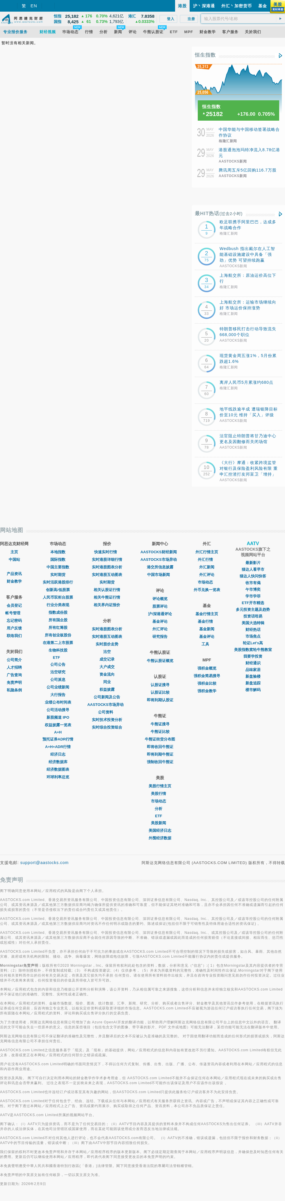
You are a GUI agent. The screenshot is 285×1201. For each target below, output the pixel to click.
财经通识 (253, 663)
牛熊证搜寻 (160, 724)
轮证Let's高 (253, 643)
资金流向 (107, 674)
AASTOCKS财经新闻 (160, 552)
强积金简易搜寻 (207, 676)
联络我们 (14, 635)
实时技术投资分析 (107, 720)
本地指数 (57, 552)
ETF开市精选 (253, 603)
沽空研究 (57, 672)
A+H (58, 732)
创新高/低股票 (58, 590)
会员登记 (14, 605)
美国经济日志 (160, 830)
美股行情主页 (160, 786)
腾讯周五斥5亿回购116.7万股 (248, 170)
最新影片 (253, 563)
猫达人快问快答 (253, 576)
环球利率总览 (58, 777)
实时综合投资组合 (107, 727)
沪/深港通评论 (160, 614)
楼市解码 (253, 690)
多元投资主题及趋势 (253, 609)
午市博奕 (253, 589)
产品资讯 (14, 574)
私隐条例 (14, 690)
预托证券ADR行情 (57, 739)
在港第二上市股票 (58, 642)
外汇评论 (160, 629)
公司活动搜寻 (58, 710)
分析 (160, 808)
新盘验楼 (253, 676)
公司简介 (14, 660)
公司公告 (57, 664)
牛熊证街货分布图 (160, 739)
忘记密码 (14, 620)
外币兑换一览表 (207, 590)
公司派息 (57, 679)
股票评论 (160, 606)
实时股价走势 (107, 644)
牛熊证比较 (160, 731)
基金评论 (160, 621)
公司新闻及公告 (107, 697)
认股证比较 (160, 692)
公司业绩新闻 (58, 687)
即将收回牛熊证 (160, 747)
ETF (58, 657)
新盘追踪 (253, 683)
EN (34, 5)
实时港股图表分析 (107, 567)
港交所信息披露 (160, 567)
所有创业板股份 (58, 635)
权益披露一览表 (58, 725)
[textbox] (243, 18)
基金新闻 (206, 629)
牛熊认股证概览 (160, 661)
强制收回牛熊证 (160, 762)
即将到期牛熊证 (160, 754)
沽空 (107, 651)
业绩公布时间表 (58, 702)
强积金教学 (206, 691)
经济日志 (57, 754)
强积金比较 (206, 683)
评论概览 (160, 599)
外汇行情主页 (206, 552)
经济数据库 (58, 762)
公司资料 (107, 712)
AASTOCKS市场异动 (107, 704)
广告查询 (14, 675)
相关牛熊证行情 (107, 597)
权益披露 (107, 689)
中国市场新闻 (160, 574)
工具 (207, 644)
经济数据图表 (58, 769)
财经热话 (253, 629)
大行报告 (57, 695)
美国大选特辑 (253, 623)
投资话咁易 (252, 616)
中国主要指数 (58, 567)
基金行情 (207, 621)
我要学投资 (252, 656)
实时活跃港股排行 (58, 582)
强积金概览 (206, 668)
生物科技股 (58, 650)
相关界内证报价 (107, 605)
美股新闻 (160, 823)
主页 (14, 552)
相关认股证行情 (107, 590)
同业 (107, 682)
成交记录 (107, 659)
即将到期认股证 (160, 700)
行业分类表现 (58, 605)
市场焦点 (253, 636)
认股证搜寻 (160, 685)
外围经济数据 (160, 838)
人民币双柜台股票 (58, 597)
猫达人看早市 (253, 569)
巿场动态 (207, 582)
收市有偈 (253, 583)
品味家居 (253, 670)
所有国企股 (58, 620)
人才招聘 (14, 667)
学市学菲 (253, 596)
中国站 (14, 559)
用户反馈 (14, 628)
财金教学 (14, 581)
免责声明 (14, 682)
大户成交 (107, 667)
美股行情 (160, 793)
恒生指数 (205, 55)
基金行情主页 (206, 614)
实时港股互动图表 (107, 574)
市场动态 (160, 801)
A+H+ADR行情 (58, 747)
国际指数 (57, 559)
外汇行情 (207, 559)
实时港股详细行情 (107, 559)
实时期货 (57, 574)
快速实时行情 (107, 552)
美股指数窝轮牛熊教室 (253, 649)
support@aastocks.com (44, 862)
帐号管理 (14, 613)
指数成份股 (58, 612)
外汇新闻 (206, 567)
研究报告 (160, 636)
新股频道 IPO (58, 717)
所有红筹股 (58, 627)
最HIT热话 (219, 213)
